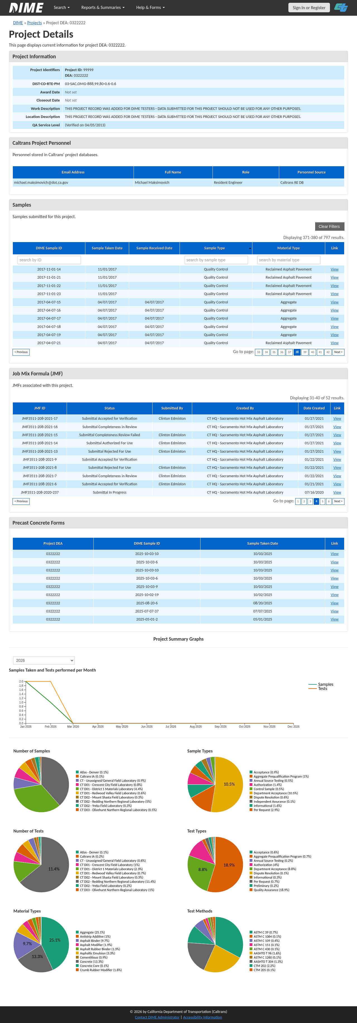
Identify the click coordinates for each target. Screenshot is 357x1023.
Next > (338, 352)
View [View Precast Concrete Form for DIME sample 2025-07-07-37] (335, 611)
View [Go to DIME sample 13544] (335, 334)
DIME (18, 22)
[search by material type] (288, 260)
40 (312, 352)
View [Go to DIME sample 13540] (335, 310)
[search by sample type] (216, 260)
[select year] (43, 660)
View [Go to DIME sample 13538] (335, 302)
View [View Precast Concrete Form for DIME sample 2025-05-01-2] (335, 619)
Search (62, 7)
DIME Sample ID (49, 248)
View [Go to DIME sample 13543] (335, 326)
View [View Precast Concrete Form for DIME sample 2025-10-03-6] (335, 562)
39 (304, 352)
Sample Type (214, 248)
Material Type (289, 248)
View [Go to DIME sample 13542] (335, 318)
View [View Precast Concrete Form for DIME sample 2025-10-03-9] (335, 586)
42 (327, 352)
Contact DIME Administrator (157, 1017)
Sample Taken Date (107, 248)
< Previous (21, 352)
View (337, 418)
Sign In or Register (309, 7)
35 (274, 352)
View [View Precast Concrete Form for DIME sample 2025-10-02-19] (335, 594)
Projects (34, 22)
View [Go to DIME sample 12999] (335, 277)
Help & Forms (150, 7)
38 (297, 352)
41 (320, 352)
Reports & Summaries (103, 7)
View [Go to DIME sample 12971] (335, 269)
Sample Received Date (154, 248)
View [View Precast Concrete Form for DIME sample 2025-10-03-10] (335, 553)
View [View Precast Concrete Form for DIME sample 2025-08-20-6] (335, 603)
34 (266, 352)
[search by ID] (49, 260)
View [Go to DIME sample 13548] (335, 343)
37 (289, 352)
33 (258, 352)
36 (281, 352)
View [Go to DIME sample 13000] (335, 285)
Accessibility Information (202, 1017)
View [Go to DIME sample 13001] (335, 293)
